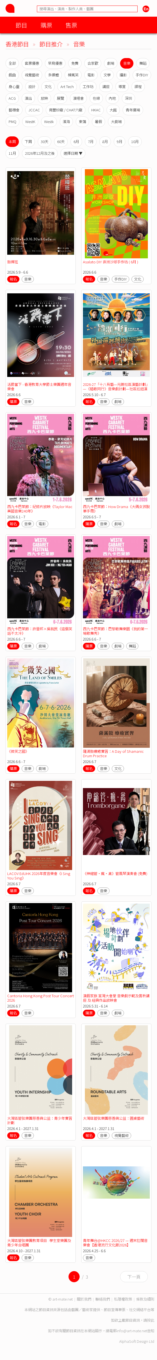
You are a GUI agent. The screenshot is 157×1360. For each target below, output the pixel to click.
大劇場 (116, 121)
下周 (28, 141)
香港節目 (17, 43)
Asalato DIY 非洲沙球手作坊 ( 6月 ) (110, 261)
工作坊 (88, 86)
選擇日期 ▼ (73, 153)
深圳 (128, 98)
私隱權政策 (123, 1299)
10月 (135, 141)
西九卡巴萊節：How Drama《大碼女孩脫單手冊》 (116, 509)
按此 (150, 1320)
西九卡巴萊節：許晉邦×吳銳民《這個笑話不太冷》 (39, 631)
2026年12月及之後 (40, 153)
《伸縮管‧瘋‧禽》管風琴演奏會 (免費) (115, 873)
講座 (106, 86)
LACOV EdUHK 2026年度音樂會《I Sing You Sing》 (38, 876)
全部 (12, 63)
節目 (21, 25)
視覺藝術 (32, 75)
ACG (12, 98)
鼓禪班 (12, 261)
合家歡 (92, 63)
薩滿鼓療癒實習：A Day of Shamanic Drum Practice (113, 753)
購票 (46, 25)
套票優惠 (32, 63)
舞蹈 (142, 63)
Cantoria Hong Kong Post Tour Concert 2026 (40, 998)
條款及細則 (145, 1299)
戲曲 (12, 75)
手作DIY (142, 75)
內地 (112, 98)
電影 (91, 75)
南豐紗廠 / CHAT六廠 (65, 109)
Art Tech (67, 86)
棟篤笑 (73, 75)
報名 (13, 279)
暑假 (98, 121)
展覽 (60, 98)
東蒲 (82, 121)
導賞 (122, 86)
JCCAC (34, 109)
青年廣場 (133, 109)
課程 (138, 86)
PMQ (12, 121)
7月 (90, 141)
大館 (113, 109)
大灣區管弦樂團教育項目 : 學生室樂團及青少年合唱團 (39, 1243)
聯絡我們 (102, 1299)
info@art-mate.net (132, 1330)
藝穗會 (14, 109)
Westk (49, 121)
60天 (61, 141)
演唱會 (78, 98)
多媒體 (53, 75)
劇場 (110, 63)
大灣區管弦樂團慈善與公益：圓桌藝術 (113, 1118)
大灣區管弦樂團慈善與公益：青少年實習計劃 (39, 1120)
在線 (96, 98)
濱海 (66, 121)
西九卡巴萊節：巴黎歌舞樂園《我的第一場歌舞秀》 (115, 631)
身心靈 (14, 86)
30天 (44, 141)
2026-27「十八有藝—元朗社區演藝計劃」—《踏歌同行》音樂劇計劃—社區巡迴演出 (116, 389)
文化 (48, 86)
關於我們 (84, 1299)
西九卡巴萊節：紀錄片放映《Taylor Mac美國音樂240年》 (39, 509)
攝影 (123, 75)
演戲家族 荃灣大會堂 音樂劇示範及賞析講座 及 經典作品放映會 (116, 998)
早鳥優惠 (55, 63)
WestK (30, 121)
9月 (119, 141)
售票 (71, 25)
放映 (44, 98)
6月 (76, 141)
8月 (105, 141)
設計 (32, 86)
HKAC (96, 109)
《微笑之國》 (18, 751)
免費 (74, 63)
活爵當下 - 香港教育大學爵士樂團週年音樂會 (39, 386)
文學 (107, 75)
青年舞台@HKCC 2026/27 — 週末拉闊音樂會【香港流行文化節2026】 (115, 1243)
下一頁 (134, 1276)
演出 (28, 98)
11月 (12, 153)
